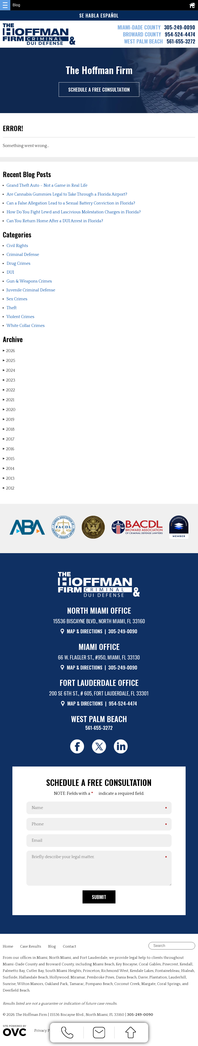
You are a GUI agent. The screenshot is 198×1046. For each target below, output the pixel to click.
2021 (8, 400)
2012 (8, 488)
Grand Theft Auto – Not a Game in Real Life (47, 185)
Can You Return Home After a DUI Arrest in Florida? (55, 221)
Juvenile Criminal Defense (31, 290)
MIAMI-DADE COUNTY (139, 27)
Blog (52, 947)
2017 (8, 439)
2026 (9, 351)
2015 (8, 458)
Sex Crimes (17, 299)
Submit (99, 897)
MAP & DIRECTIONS (84, 631)
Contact (69, 947)
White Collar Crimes (26, 325)
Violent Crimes (20, 317)
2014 (8, 468)
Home (8, 947)
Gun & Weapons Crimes (29, 281)
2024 (9, 370)
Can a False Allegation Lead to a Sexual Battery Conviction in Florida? (71, 203)
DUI (10, 272)
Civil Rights (17, 246)
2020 (9, 409)
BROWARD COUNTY (142, 34)
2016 (8, 449)
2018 (8, 429)
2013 (8, 478)
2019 (8, 419)
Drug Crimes (18, 263)
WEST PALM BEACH (144, 41)
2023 (9, 380)
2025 (9, 360)
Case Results (30, 947)
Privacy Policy (46, 1031)
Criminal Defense (23, 254)
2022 (9, 390)
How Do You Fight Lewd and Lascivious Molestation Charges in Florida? (74, 212)
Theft (12, 308)
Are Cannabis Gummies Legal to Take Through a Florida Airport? (67, 194)
